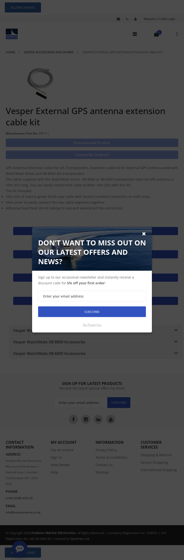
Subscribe (92, 312)
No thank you (92, 325)
